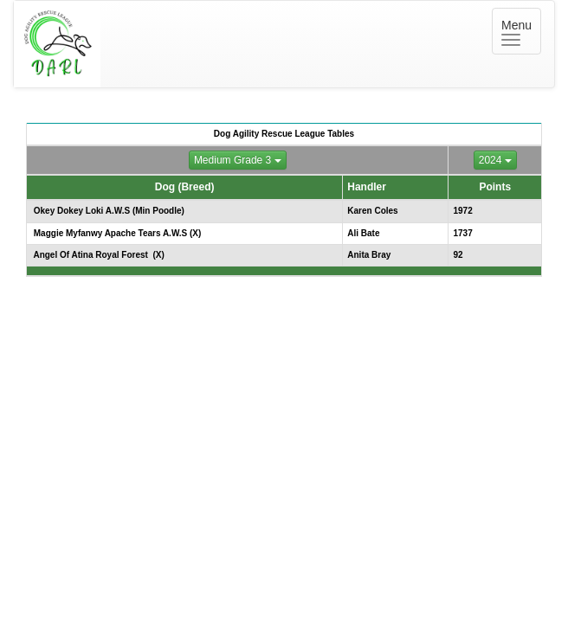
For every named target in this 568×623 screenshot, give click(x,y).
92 (457, 255)
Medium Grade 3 (237, 160)
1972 (462, 210)
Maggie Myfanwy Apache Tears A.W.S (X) (116, 233)
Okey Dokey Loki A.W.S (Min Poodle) (107, 210)
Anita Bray (368, 255)
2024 (495, 160)
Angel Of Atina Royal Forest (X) (98, 255)
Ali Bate (363, 233)
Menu (521, 32)
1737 (462, 233)
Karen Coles (372, 210)
